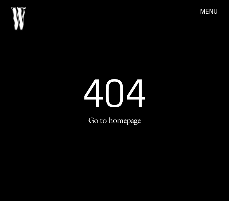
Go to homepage (114, 120)
